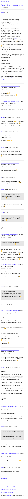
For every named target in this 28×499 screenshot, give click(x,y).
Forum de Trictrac (5, 1)
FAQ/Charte (14, 486)
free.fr (15, 38)
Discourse (9, 495)
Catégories (8, 486)
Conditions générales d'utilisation (8, 489)
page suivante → (5, 478)
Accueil (2, 486)
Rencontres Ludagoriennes (12, 5)
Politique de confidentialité (7, 492)
